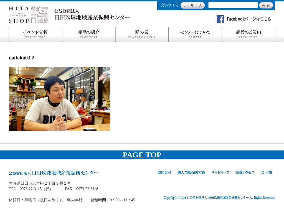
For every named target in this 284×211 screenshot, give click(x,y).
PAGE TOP (142, 154)
